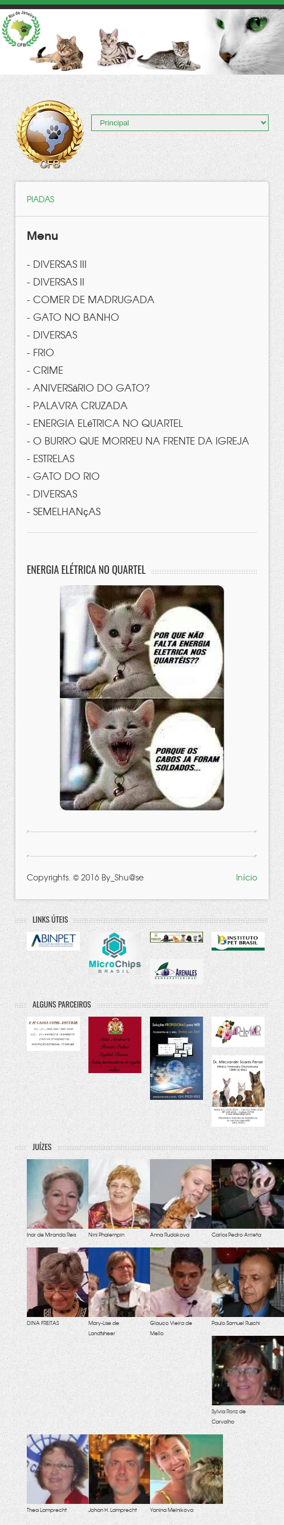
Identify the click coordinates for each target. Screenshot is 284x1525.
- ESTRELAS (50, 458)
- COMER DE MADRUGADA (91, 299)
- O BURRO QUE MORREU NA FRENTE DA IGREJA (138, 440)
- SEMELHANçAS (63, 511)
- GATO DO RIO (63, 475)
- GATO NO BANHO (73, 316)
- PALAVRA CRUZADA (77, 405)
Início (246, 877)
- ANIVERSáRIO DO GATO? (88, 387)
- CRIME (45, 369)
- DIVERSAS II (55, 281)
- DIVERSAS (52, 334)
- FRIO (40, 352)
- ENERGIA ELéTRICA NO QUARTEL (105, 422)
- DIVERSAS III (57, 263)
